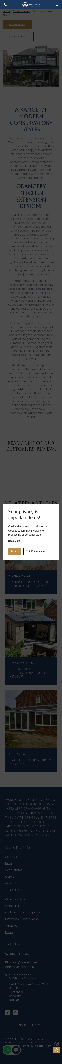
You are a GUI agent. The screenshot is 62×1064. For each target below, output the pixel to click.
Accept (15, 551)
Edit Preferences (35, 551)
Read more (14, 541)
